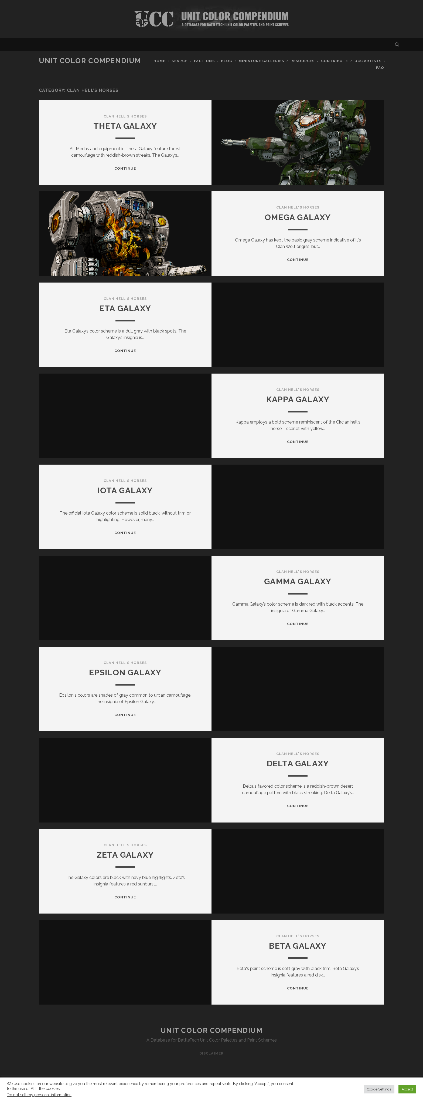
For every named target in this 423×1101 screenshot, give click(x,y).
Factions (204, 61)
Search (179, 61)
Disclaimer (211, 1053)
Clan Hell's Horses (125, 116)
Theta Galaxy (125, 126)
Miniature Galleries (261, 61)
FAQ (380, 68)
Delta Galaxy (298, 763)
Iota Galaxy (125, 490)
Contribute (334, 61)
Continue (125, 168)
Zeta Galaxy (125, 855)
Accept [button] (407, 1089)
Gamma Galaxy (297, 581)
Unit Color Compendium (90, 61)
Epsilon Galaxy (125, 672)
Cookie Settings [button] (379, 1089)
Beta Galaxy (297, 946)
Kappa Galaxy (297, 399)
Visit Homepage (211, 19)
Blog (226, 61)
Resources (303, 61)
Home (159, 61)
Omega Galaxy (298, 217)
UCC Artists (367, 61)
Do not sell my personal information (39, 1094)
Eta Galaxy (125, 308)
